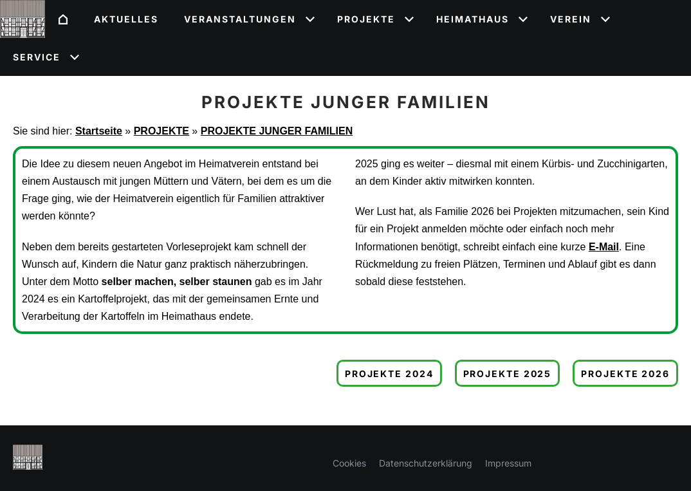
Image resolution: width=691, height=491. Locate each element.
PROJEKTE (161, 130)
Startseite (98, 130)
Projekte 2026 (625, 373)
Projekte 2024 (389, 373)
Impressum (508, 463)
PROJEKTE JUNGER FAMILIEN (277, 130)
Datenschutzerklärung (425, 463)
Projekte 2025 (507, 373)
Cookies (349, 463)
